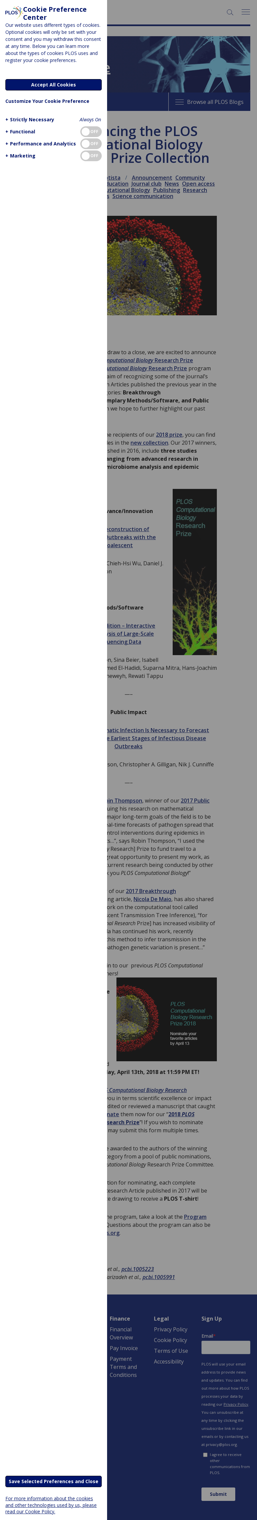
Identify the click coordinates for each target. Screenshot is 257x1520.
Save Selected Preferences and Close (53, 1481)
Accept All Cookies (53, 84)
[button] (29, 119)
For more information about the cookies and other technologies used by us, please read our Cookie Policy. (51, 1504)
